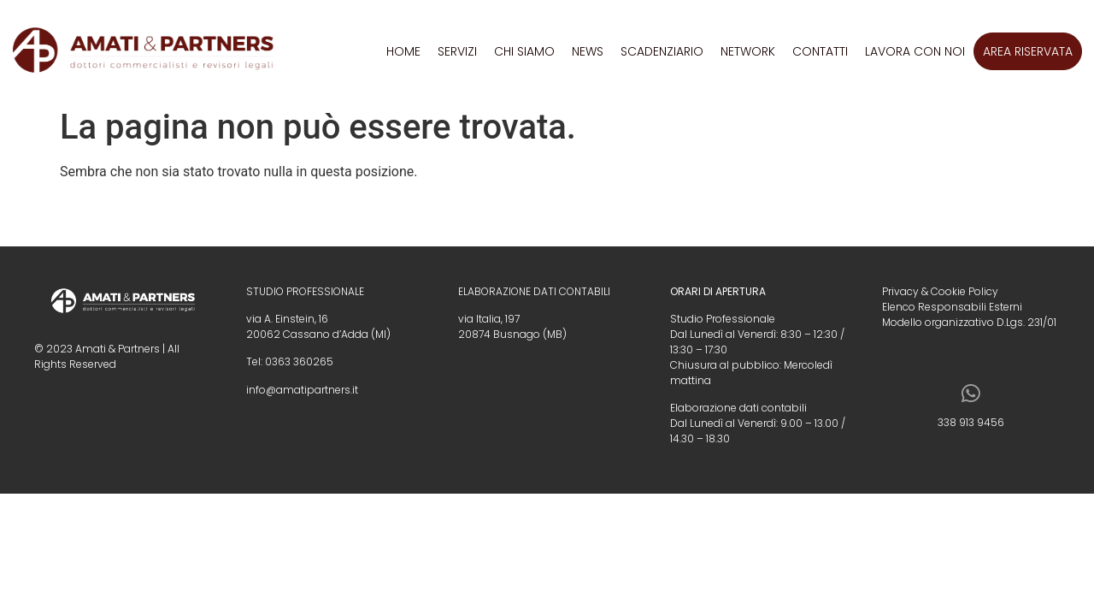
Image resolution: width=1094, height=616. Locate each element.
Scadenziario (662, 51)
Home (403, 51)
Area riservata (1028, 51)
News (587, 51)
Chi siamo (524, 51)
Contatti (820, 51)
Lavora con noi (915, 51)
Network (748, 51)
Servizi (457, 51)
